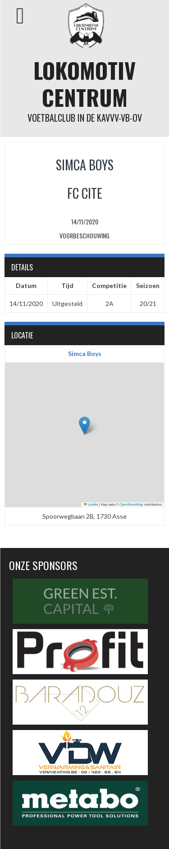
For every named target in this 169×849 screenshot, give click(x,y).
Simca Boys (84, 353)
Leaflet (91, 504)
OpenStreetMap (131, 504)
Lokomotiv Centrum (84, 83)
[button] (84, 425)
